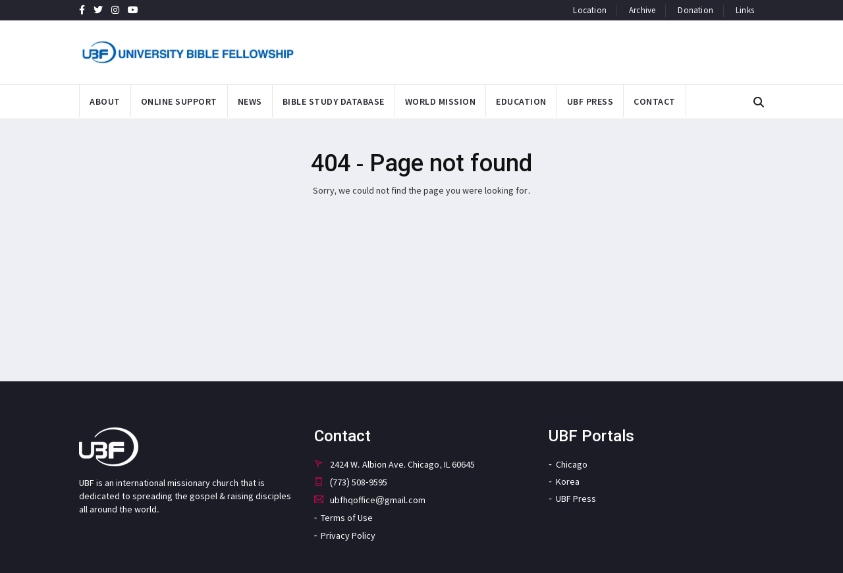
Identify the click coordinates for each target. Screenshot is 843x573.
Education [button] (521, 101)
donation (695, 10)
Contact (655, 101)
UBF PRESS (590, 101)
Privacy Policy (348, 535)
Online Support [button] (179, 101)
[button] (759, 102)
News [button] (250, 101)
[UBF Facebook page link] (82, 10)
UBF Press (576, 499)
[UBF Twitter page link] (98, 10)
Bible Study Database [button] (334, 101)
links (745, 10)
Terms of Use (347, 518)
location (590, 10)
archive (642, 10)
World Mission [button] (440, 101)
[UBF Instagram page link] (115, 10)
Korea (568, 481)
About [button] (105, 101)
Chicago (571, 464)
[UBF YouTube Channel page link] (133, 10)
